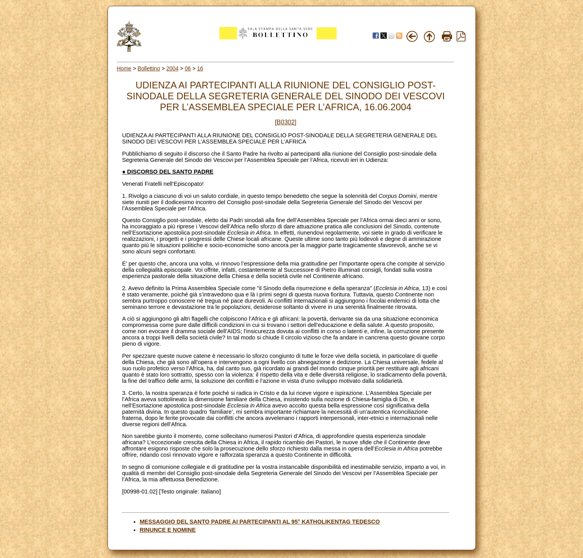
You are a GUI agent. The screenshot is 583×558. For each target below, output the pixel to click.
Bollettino (149, 68)
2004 (172, 68)
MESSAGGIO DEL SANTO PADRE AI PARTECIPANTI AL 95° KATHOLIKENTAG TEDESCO (260, 522)
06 (188, 68)
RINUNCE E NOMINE (168, 530)
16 (200, 68)
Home (124, 68)
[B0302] (285, 122)
